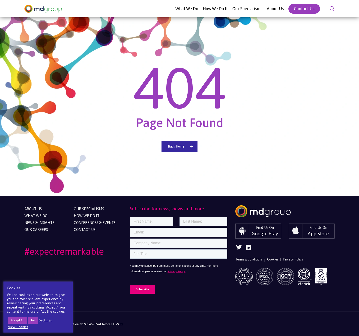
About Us (33, 209)
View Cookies (18, 327)
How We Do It (86, 216)
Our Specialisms (89, 209)
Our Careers (36, 229)
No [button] (33, 320)
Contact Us (85, 229)
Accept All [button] (17, 320)
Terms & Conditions (249, 259)
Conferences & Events (95, 223)
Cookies (272, 259)
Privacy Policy (293, 259)
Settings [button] (45, 320)
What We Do (36, 216)
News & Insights (39, 223)
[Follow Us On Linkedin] (248, 249)
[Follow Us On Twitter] (238, 248)
